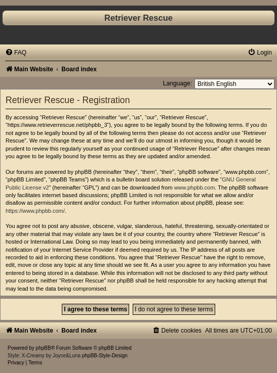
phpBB (43, 348)
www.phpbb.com (194, 187)
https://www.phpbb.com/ (35, 211)
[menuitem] (15, 52)
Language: (177, 83)
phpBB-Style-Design (105, 355)
